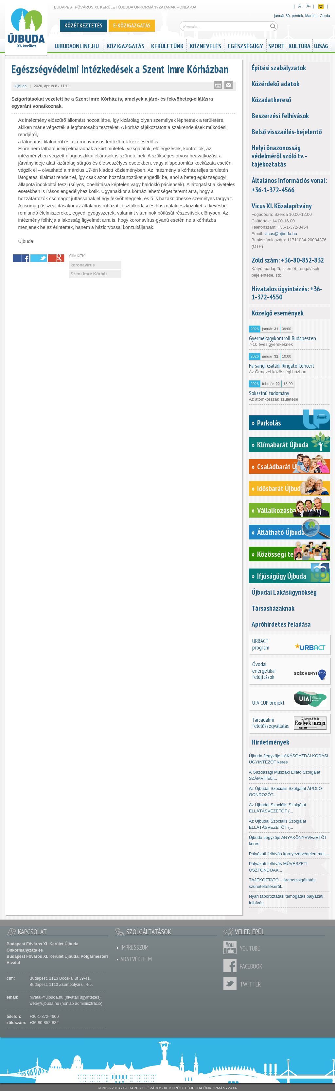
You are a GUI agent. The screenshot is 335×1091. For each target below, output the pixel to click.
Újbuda (20, 86)
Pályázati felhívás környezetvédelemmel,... (289, 853)
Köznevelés (205, 45)
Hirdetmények (270, 741)
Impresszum (134, 947)
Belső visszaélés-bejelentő (287, 131)
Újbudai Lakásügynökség (284, 592)
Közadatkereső (271, 99)
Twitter (231, 983)
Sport (276, 45)
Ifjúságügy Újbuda (281, 576)
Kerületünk (167, 45)
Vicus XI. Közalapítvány (282, 205)
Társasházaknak (273, 608)
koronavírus (82, 265)
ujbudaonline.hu (77, 45)
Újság (321, 45)
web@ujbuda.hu (44, 1003)
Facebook (231, 965)
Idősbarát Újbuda (280, 488)
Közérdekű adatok (275, 83)
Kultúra (299, 45)
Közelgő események (278, 312)
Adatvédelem (136, 959)
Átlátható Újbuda (281, 532)
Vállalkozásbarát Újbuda (291, 510)
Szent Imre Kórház (88, 273)
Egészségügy (245, 45)
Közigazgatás (125, 45)
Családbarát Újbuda (284, 466)
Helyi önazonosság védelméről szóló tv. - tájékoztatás (279, 155)
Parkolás (269, 422)
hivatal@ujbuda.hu (46, 997)
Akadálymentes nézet (321, 6)
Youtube (231, 947)
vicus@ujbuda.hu (280, 233)
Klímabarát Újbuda (283, 444)
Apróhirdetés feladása (281, 624)
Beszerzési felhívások (280, 115)
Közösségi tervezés (284, 554)
